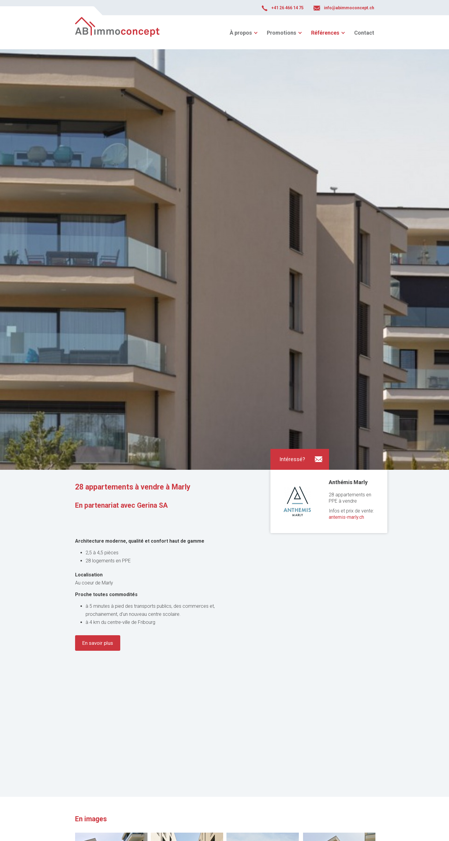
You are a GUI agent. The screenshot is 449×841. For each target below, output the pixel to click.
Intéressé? (292, 459)
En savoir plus (97, 643)
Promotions (281, 33)
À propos (241, 33)
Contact (364, 33)
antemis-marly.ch (346, 517)
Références (325, 33)
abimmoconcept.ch (117, 32)
